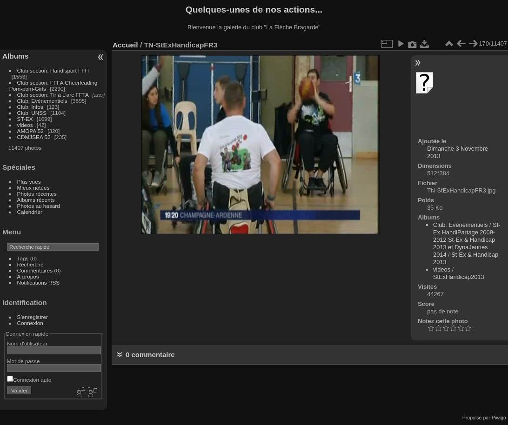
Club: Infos (30, 107)
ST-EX (25, 119)
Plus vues (29, 182)
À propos (28, 276)
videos (25, 125)
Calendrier (29, 212)
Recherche (30, 264)
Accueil (125, 45)
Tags (23, 258)
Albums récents (36, 200)
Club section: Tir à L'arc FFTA (53, 95)
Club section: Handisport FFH (53, 70)
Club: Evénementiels (42, 101)
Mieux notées (33, 188)
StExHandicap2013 (458, 276)
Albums (15, 56)
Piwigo (499, 417)
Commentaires (35, 270)
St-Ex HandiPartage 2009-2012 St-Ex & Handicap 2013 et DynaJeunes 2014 (466, 239)
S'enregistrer (32, 317)
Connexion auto (29, 380)
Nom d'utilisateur (27, 343)
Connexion (30, 323)
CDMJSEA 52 (34, 137)
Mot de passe (23, 361)
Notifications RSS (38, 282)
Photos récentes (37, 194)
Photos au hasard (38, 206)
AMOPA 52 (30, 131)
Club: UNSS (32, 113)
